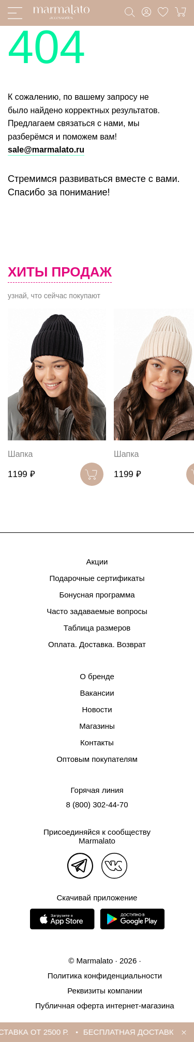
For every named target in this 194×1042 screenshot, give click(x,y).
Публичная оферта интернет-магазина (104, 1005)
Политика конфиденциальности (105, 975)
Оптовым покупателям (97, 759)
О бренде (97, 676)
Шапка (20, 454)
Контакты (97, 742)
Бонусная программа (97, 594)
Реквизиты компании (104, 990)
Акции (97, 561)
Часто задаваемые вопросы (97, 611)
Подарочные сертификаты (96, 578)
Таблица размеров (97, 627)
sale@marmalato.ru (46, 149)
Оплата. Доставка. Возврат (97, 644)
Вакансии (97, 692)
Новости (97, 709)
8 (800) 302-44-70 (97, 804)
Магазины (97, 726)
